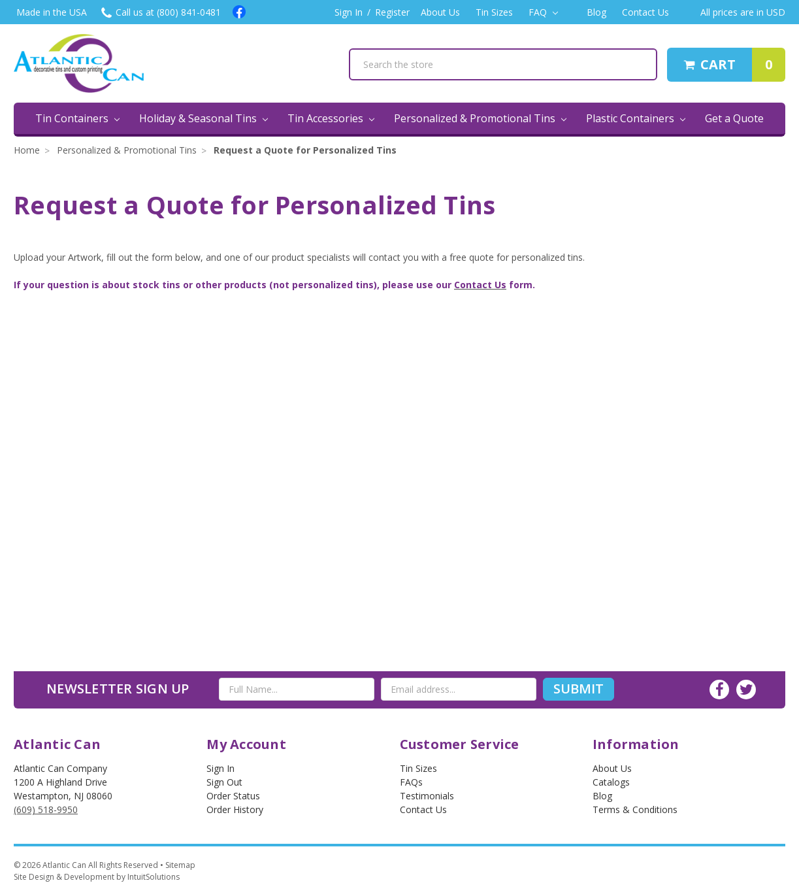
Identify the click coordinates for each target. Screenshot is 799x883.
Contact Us (645, 12)
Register (392, 12)
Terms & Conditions (635, 809)
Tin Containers (77, 118)
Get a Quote (734, 118)
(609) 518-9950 (46, 809)
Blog (596, 12)
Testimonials (427, 796)
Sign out (224, 782)
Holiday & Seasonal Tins (203, 118)
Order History (234, 809)
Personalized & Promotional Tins (480, 118)
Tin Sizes (494, 12)
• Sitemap (177, 865)
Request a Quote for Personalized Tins (305, 150)
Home (27, 150)
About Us (440, 12)
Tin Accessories (330, 118)
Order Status (233, 796)
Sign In (348, 12)
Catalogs (611, 782)
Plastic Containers (635, 118)
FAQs (411, 782)
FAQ (543, 12)
